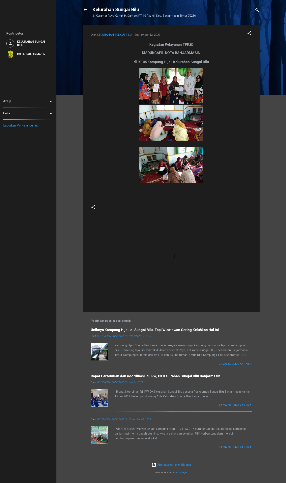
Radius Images (180, 472)
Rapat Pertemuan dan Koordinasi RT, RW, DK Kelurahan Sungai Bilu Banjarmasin (155, 376)
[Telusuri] (257, 11)
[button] (249, 34)
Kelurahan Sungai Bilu (115, 9)
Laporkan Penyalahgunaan (21, 125)
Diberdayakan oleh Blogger (171, 465)
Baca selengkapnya (235, 364)
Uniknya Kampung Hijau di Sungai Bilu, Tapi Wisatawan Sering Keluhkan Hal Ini (155, 330)
